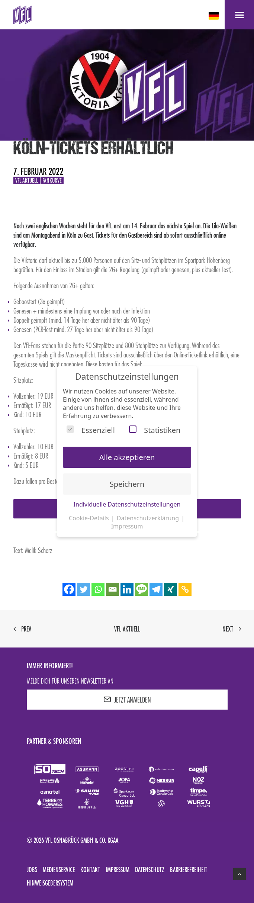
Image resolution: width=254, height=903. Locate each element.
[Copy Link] (185, 589)
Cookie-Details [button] (89, 518)
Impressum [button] (127, 526)
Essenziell (91, 430)
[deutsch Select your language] (214, 16)
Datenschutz (149, 869)
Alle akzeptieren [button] (127, 457)
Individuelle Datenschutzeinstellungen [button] (127, 504)
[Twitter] (83, 589)
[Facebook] (68, 589)
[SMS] (141, 589)
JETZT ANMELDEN (127, 699)
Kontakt (90, 869)
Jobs (32, 869)
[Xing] (170, 589)
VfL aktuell (127, 629)
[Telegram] (156, 589)
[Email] (112, 589)
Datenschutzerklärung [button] (148, 518)
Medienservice (59, 869)
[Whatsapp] (98, 589)
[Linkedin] (127, 589)
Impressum (117, 869)
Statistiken (154, 430)
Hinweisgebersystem (50, 883)
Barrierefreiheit (188, 869)
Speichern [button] (127, 484)
